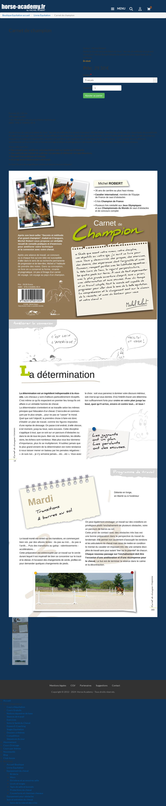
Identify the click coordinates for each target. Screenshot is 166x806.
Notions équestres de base (20, 713)
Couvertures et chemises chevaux (26, 793)
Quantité (87, 87)
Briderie (14, 774)
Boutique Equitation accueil (16, 15)
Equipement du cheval (18, 770)
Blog (5, 755)
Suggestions (102, 685)
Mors (12, 777)
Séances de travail (15, 716)
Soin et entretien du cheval (20, 799)
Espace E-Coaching (16, 726)
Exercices (11, 719)
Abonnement (9, 742)
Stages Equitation (15, 729)
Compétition (13, 735)
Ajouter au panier (94, 95)
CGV (73, 685)
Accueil (7, 700)
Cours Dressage (11, 745)
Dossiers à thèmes (16, 732)
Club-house (9, 758)
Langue (86, 75)
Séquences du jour (16, 739)
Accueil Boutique (15, 764)
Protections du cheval (21, 790)
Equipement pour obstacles (20, 796)
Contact (116, 685)
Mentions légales (58, 685)
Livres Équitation (42, 15)
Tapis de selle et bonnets (22, 786)
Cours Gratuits (14, 710)
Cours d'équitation (16, 707)
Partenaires (85, 685)
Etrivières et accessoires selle (24, 780)
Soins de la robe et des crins (23, 802)
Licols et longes (17, 783)
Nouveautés (9, 751)
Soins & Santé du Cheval (18, 723)
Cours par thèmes (12, 748)
